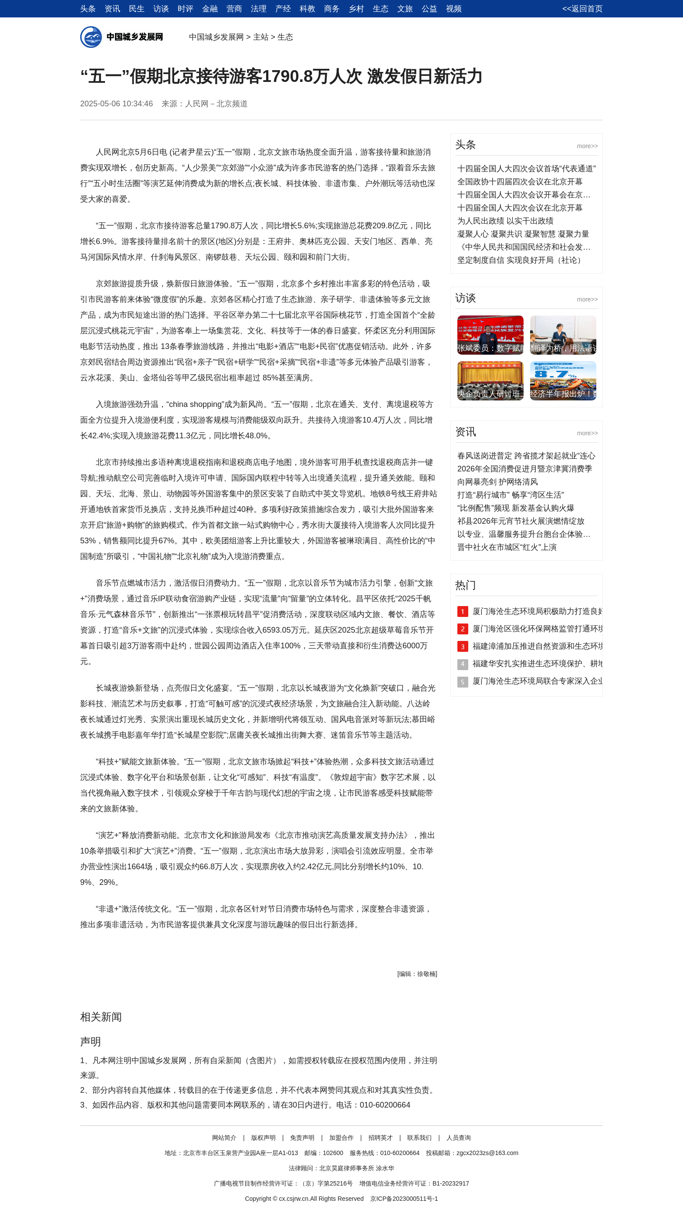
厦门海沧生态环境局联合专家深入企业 (539, 681)
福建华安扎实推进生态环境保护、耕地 (539, 663)
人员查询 (458, 1137)
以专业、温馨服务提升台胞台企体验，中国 (531, 534)
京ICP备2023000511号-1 (404, 1198)
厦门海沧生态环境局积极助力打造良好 (539, 611)
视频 (454, 8)
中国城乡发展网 (216, 37)
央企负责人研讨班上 (492, 394)
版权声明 (263, 1137)
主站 (261, 37)
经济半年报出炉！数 (565, 394)
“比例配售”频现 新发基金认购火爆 (516, 508)
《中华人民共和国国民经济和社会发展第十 (531, 247)
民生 (137, 8)
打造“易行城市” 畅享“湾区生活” (510, 495)
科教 (307, 8)
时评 (185, 8)
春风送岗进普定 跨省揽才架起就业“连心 (526, 455)
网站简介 (224, 1137)
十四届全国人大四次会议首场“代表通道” (526, 168)
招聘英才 (381, 1137)
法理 (259, 8)
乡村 (356, 8)
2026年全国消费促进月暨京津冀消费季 (524, 468)
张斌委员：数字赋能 (492, 348)
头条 (88, 8)
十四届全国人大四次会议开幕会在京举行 (527, 194)
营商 (234, 8)
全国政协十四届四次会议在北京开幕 (520, 181)
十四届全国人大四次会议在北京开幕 (520, 207)
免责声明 (302, 1137)
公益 (429, 8)
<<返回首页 (582, 8)
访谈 (161, 8)
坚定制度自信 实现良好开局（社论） (521, 260)
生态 (381, 8)
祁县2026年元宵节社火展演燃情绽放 (521, 521)
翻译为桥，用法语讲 (565, 348)
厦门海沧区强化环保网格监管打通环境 (539, 628)
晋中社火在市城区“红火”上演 (507, 547)
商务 (332, 8)
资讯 (112, 8)
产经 (283, 8)
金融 (210, 8)
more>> (587, 145)
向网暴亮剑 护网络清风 (497, 482)
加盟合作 (341, 1137)
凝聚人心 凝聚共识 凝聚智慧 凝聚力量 (523, 234)
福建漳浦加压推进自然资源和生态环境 (539, 646)
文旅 (405, 8)
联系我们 (419, 1137)
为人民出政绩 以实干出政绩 (505, 221)
